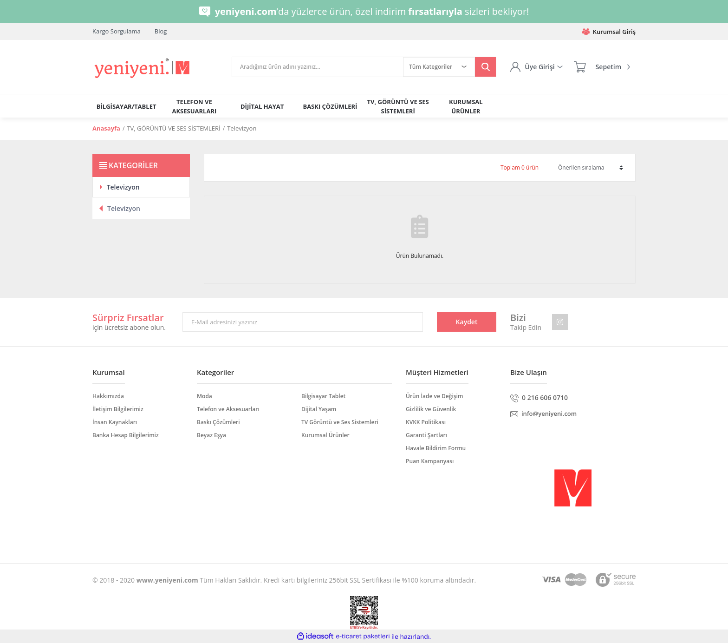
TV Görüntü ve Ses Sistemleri (339, 422)
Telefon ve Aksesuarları (228, 409)
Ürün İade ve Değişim (434, 396)
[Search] (317, 67)
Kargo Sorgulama (116, 31)
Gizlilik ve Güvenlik (431, 409)
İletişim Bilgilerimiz (117, 409)
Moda (204, 396)
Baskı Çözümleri (218, 422)
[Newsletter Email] (302, 322)
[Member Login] (536, 67)
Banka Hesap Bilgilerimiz (125, 435)
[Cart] (602, 66)
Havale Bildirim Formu (436, 448)
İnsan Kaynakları (114, 422)
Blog (161, 31)
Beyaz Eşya (211, 435)
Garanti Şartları (426, 435)
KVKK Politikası (426, 422)
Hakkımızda (108, 396)
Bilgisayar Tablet (323, 396)
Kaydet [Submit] (467, 321)
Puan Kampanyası (430, 461)
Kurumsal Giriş (609, 31)
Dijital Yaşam (318, 409)
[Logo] (142, 68)
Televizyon (241, 128)
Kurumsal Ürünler (325, 435)
